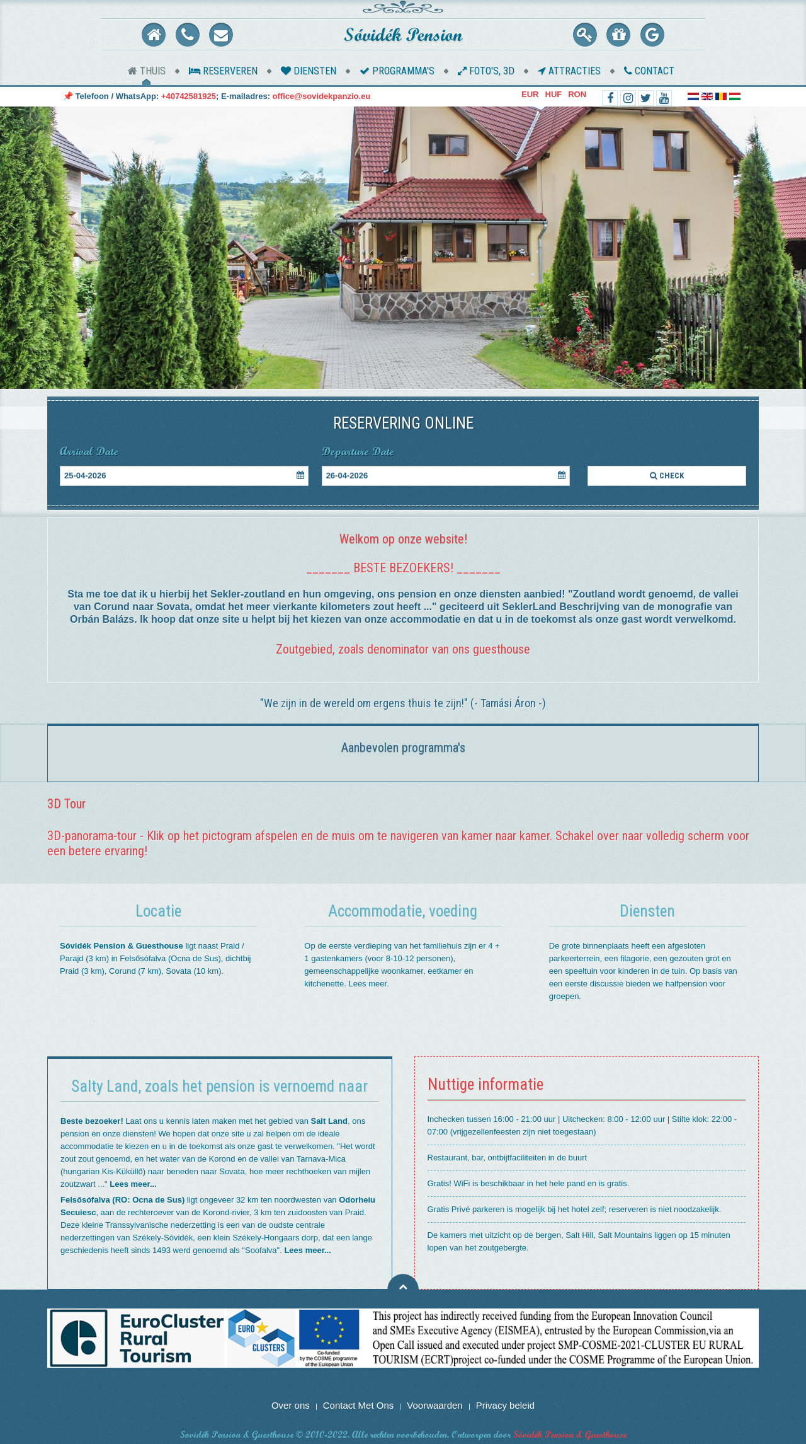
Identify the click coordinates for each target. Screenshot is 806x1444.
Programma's (397, 71)
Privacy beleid (505, 1405)
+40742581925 (188, 96)
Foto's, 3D (486, 71)
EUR (529, 94)
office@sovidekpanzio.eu (322, 96)
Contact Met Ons (358, 1405)
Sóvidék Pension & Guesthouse (570, 1434)
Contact (649, 71)
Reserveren (223, 71)
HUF (553, 94)
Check (667, 475)
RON (577, 94)
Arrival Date (89, 451)
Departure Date (358, 451)
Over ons (290, 1405)
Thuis (147, 71)
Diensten (308, 71)
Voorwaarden (434, 1405)
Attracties (569, 71)
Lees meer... (133, 1184)
